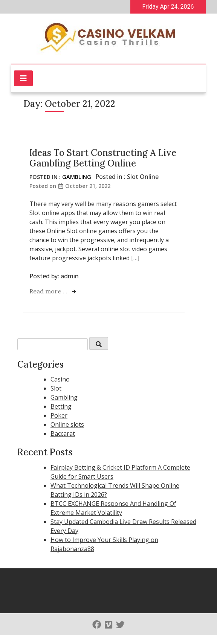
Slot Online (143, 176)
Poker (58, 415)
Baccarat (62, 433)
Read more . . (49, 291)
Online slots (67, 424)
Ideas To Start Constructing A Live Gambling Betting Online (102, 158)
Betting (61, 406)
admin (70, 276)
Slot (55, 388)
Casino (60, 379)
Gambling (76, 176)
